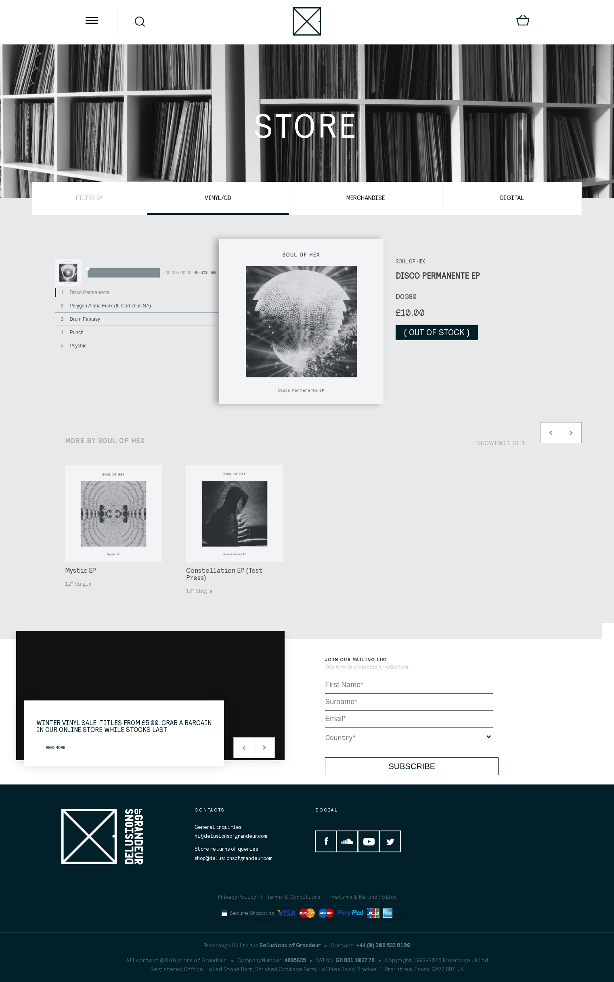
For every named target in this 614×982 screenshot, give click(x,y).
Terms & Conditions (294, 897)
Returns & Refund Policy (363, 897)
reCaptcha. (396, 666)
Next (571, 432)
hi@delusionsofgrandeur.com (231, 836)
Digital (512, 197)
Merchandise (365, 197)
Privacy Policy (237, 897)
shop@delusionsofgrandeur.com (233, 858)
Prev (550, 432)
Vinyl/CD (218, 197)
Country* (340, 737)
